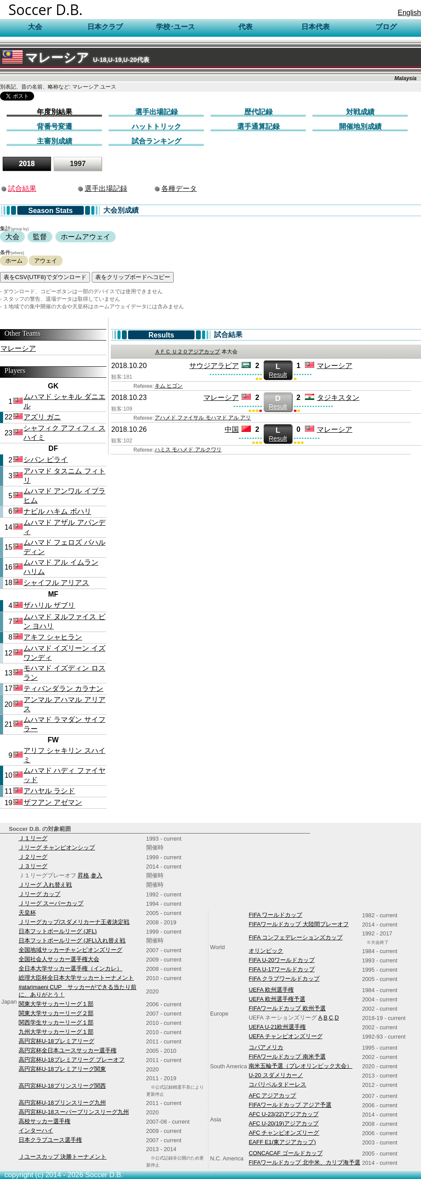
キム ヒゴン (169, 386)
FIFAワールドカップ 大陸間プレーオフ (299, 924)
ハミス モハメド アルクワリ (188, 449)
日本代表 (315, 27)
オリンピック (266, 950)
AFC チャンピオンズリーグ (284, 1132)
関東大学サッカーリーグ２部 (56, 1013)
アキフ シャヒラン (52, 637)
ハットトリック (156, 126)
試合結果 (22, 188)
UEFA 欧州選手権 (271, 989)
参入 (96, 875)
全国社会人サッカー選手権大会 (59, 959)
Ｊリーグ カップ (40, 894)
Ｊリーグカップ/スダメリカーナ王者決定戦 (74, 922)
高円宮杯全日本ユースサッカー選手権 (68, 1050)
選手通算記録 (258, 126)
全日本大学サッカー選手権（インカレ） (70, 968)
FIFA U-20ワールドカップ (282, 960)
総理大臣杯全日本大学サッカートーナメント (76, 977)
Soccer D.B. (45, 9)
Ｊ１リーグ (33, 838)
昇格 (83, 875)
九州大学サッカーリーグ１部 (56, 1031)
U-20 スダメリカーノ (276, 1075)
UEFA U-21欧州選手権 (277, 1027)
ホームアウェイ (85, 236)
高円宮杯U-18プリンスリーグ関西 (62, 1085)
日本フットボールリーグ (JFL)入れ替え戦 (72, 940)
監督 (40, 236)
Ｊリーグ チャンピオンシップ (57, 847)
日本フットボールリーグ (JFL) (58, 931)
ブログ (386, 27)
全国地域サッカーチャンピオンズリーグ (70, 949)
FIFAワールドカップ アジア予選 (290, 1104)
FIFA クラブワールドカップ (284, 978)
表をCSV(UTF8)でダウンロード (45, 277)
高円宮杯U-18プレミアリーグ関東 (62, 1069)
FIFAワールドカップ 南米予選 (287, 1056)
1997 (78, 163)
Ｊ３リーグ (33, 866)
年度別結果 (54, 112)
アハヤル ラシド (49, 791)
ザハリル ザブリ (49, 605)
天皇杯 (27, 912)
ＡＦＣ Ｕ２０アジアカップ (187, 352)
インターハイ (36, 1130)
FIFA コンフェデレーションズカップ (296, 937)
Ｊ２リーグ (33, 856)
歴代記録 (258, 112)
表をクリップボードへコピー (132, 277)
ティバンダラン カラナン (63, 688)
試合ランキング (156, 141)
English (409, 12)
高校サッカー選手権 (44, 1121)
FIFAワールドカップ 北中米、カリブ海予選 (304, 1162)
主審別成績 (54, 141)
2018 (27, 163)
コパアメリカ (266, 1047)
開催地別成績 (360, 126)
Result (278, 370)
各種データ (179, 188)
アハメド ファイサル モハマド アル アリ (203, 418)
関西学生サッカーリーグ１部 (56, 1022)
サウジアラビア (214, 365)
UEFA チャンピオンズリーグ (285, 1036)
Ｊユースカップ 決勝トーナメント (63, 1156)
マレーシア (75, 58)
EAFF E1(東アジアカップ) (282, 1142)
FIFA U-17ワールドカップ (282, 969)
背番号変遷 (54, 126)
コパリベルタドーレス (277, 1084)
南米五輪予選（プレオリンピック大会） (300, 1066)
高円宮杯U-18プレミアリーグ (56, 1041)
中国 (232, 429)
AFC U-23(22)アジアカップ (284, 1114)
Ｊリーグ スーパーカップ (51, 903)
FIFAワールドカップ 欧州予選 (287, 1008)
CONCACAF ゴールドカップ (285, 1153)
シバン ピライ (45, 459)
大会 (12, 236)
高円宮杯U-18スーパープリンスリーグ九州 (74, 1112)
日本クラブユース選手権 (50, 1139)
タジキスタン (338, 397)
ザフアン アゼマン (52, 802)
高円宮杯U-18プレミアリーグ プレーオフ (72, 1059)
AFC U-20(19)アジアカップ (284, 1123)
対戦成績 (360, 112)
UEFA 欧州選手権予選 (277, 999)
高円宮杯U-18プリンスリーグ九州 (62, 1102)
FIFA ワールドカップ (275, 914)
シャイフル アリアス (56, 582)
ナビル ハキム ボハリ (57, 511)
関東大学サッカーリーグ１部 (56, 1004)
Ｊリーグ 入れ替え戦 (45, 884)
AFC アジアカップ (272, 1095)
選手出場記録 (156, 112)
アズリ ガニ (42, 417)
